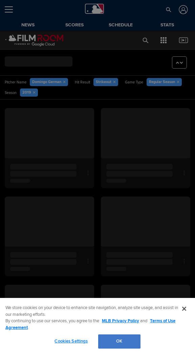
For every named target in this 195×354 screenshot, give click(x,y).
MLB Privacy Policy (120, 321)
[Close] (184, 308)
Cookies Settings (71, 341)
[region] (97, 326)
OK (119, 341)
